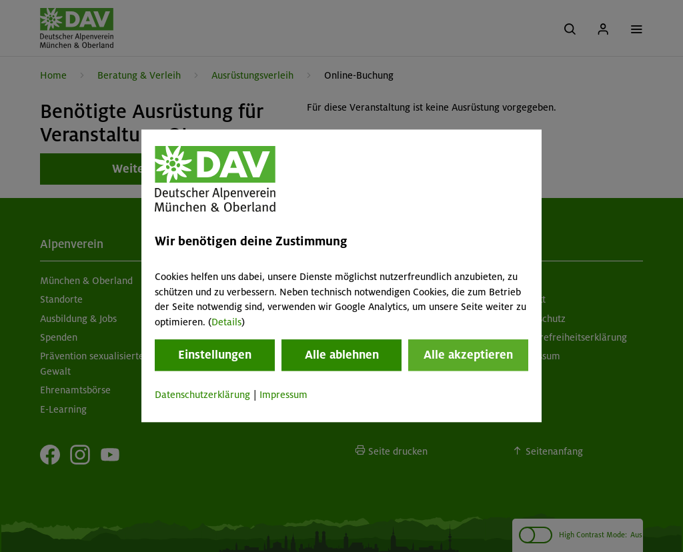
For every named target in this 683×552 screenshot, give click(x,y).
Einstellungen (214, 354)
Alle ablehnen (342, 354)
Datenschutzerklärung (202, 395)
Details (226, 322)
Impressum (283, 395)
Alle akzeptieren (468, 354)
